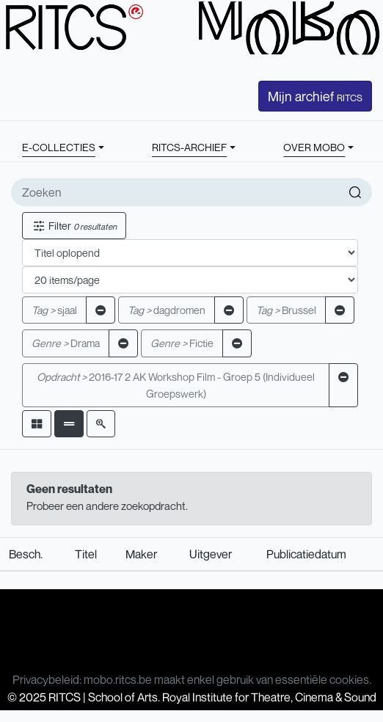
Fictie (182, 343)
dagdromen (166, 310)
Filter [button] (74, 225)
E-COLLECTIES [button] (58, 147)
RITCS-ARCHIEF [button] (189, 147)
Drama (66, 343)
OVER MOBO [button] (314, 147)
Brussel (286, 310)
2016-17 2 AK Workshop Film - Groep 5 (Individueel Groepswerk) (176, 385)
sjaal (54, 310)
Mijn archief (315, 96)
